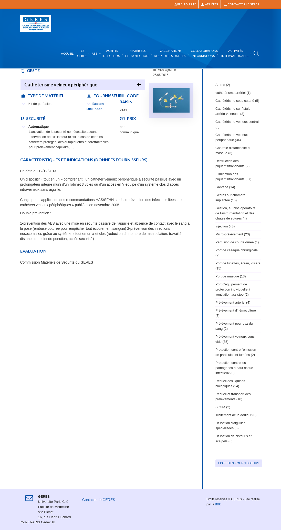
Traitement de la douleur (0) (235, 415)
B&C (218, 504)
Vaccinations (170, 53)
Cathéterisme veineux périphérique (60, 84)
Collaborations (204, 53)
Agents (111, 53)
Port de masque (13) (230, 276)
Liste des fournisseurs (238, 463)
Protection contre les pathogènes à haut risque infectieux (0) (234, 368)
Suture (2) (222, 407)
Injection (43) (225, 226)
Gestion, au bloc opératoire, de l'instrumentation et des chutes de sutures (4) (235, 213)
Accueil (67, 53)
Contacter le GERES (241, 4)
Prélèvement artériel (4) (232, 302)
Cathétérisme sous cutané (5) (237, 101)
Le (82, 53)
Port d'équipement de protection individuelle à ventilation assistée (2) (232, 289)
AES (95, 53)
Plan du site (185, 4)
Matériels (137, 53)
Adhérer (209, 4)
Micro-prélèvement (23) (232, 234)
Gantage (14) (225, 187)
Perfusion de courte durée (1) (237, 242)
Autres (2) (222, 85)
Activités (235, 53)
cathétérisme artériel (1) (233, 93)
